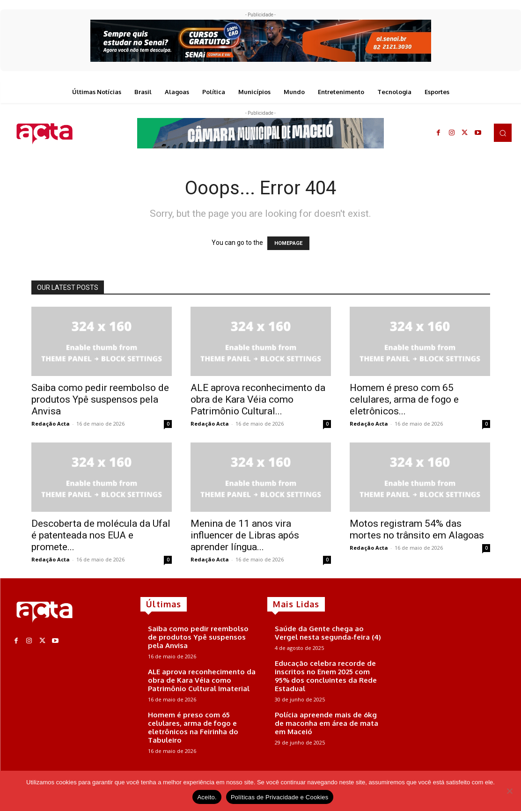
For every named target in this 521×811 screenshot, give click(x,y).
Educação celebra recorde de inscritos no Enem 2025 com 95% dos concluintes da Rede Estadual (326, 676)
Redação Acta (50, 423)
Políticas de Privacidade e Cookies (280, 797)
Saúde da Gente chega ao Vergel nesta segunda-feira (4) (328, 632)
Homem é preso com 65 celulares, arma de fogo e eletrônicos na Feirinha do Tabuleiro (193, 727)
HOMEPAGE (288, 243)
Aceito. (207, 797)
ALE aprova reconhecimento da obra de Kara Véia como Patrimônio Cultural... (258, 399)
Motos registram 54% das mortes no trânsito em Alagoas (417, 529)
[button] (503, 132)
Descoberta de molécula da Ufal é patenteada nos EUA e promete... (100, 535)
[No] (509, 791)
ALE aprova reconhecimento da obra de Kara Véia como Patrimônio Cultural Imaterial (202, 680)
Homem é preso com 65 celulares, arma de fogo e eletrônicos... (404, 399)
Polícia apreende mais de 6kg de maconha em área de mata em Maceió (326, 723)
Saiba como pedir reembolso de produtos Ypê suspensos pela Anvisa (100, 399)
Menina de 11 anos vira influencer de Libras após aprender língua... (245, 535)
